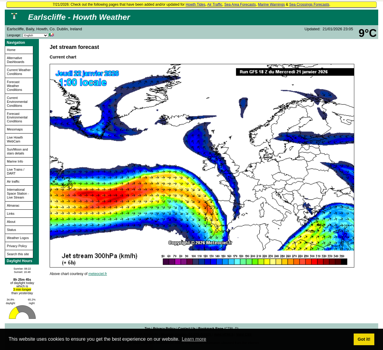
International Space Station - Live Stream (18, 193)
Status (11, 230)
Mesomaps (15, 129)
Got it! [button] (364, 339)
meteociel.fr (97, 274)
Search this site (18, 254)
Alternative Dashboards (15, 60)
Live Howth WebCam (15, 139)
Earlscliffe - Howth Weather (79, 17)
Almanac (13, 205)
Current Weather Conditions (19, 72)
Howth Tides (195, 4)
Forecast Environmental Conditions (17, 117)
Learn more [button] (194, 339)
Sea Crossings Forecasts (309, 4)
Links (10, 213)
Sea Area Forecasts (240, 4)
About (11, 221)
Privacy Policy (17, 246)
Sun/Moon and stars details (17, 151)
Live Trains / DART (15, 171)
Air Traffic (214, 4)
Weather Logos (18, 238)
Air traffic (13, 181)
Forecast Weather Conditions (14, 85)
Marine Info (15, 161)
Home (11, 50)
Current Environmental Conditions (17, 101)
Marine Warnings (271, 4)
